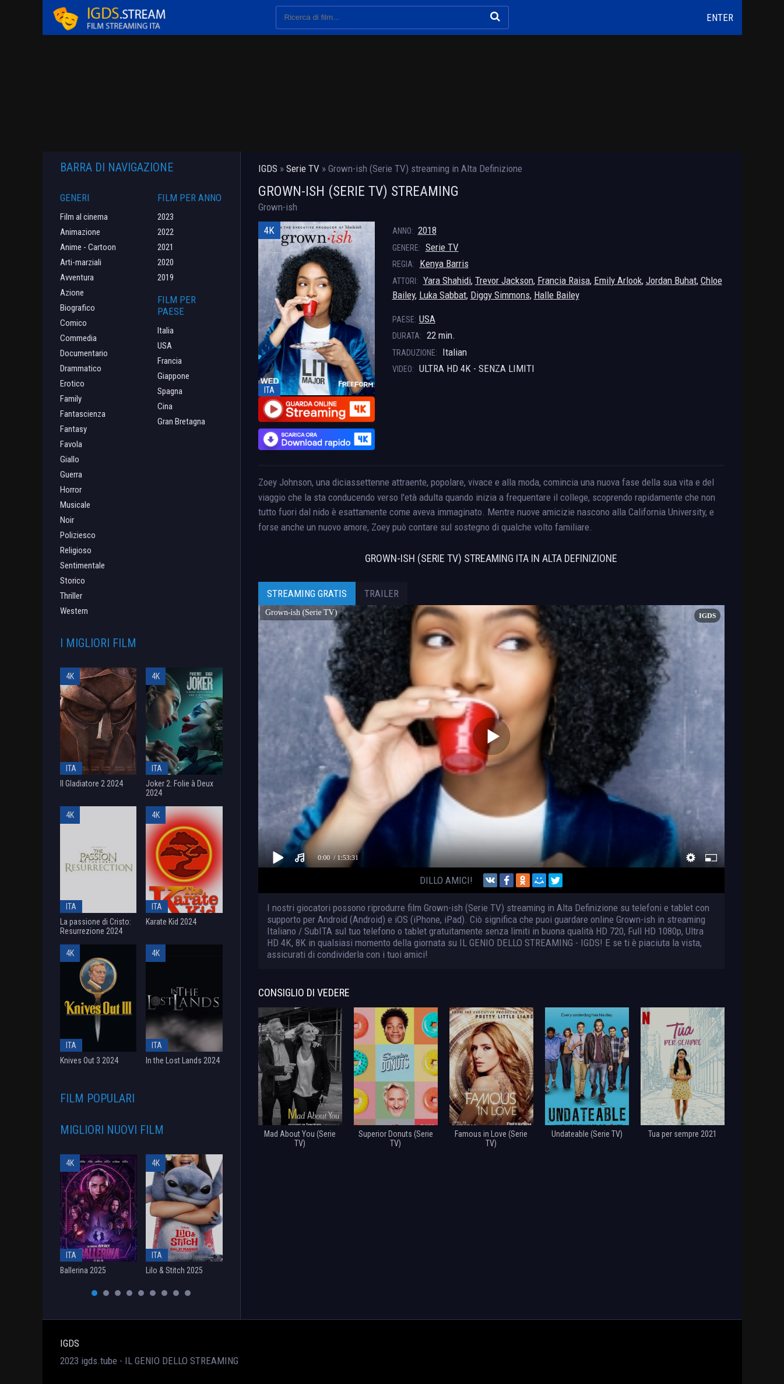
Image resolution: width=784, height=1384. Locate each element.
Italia (165, 330)
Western (74, 611)
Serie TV (442, 247)
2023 (165, 217)
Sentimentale (82, 565)
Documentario (84, 353)
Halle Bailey (556, 295)
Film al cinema (84, 217)
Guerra (71, 474)
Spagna (169, 391)
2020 (165, 262)
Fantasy (73, 429)
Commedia (78, 338)
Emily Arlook (618, 280)
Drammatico (80, 368)
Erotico (72, 383)
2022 (165, 232)
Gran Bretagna (181, 421)
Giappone (173, 376)
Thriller (71, 596)
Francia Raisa (563, 280)
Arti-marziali (80, 262)
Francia (169, 361)
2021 (165, 247)
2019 (165, 277)
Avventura (77, 277)
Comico (73, 323)
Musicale (75, 505)
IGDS (69, 1343)
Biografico (77, 308)
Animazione (80, 232)
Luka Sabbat (442, 295)
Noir (67, 520)
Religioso (76, 550)
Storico (72, 580)
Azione (72, 292)
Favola (71, 444)
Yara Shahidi (447, 280)
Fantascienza (83, 414)
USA (427, 319)
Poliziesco (78, 535)
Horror (71, 489)
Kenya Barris (444, 263)
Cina (165, 406)
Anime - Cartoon (88, 247)
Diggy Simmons (500, 295)
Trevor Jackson (504, 280)
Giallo (69, 459)
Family (71, 399)
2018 (427, 230)
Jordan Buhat (671, 280)
